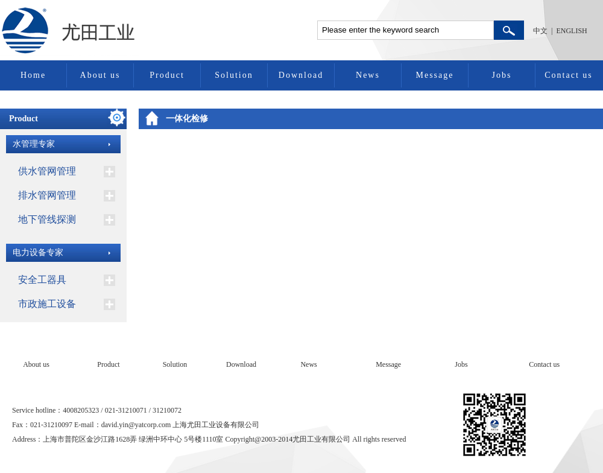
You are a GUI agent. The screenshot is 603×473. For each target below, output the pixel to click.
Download (301, 75)
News (368, 75)
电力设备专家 (38, 252)
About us (100, 75)
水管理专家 (34, 143)
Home (33, 75)
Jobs (502, 75)
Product (167, 75)
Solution (234, 75)
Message (435, 75)
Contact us (569, 75)
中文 (540, 31)
